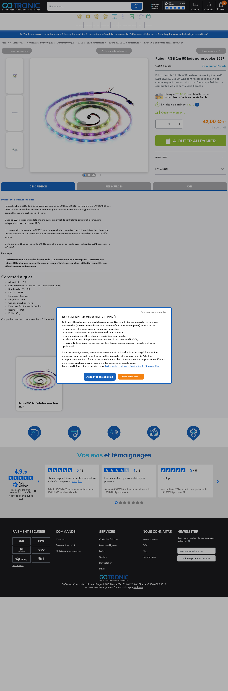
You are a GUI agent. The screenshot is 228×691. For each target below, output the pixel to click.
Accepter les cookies (99, 376)
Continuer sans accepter (153, 312)
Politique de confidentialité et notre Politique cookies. (132, 366)
